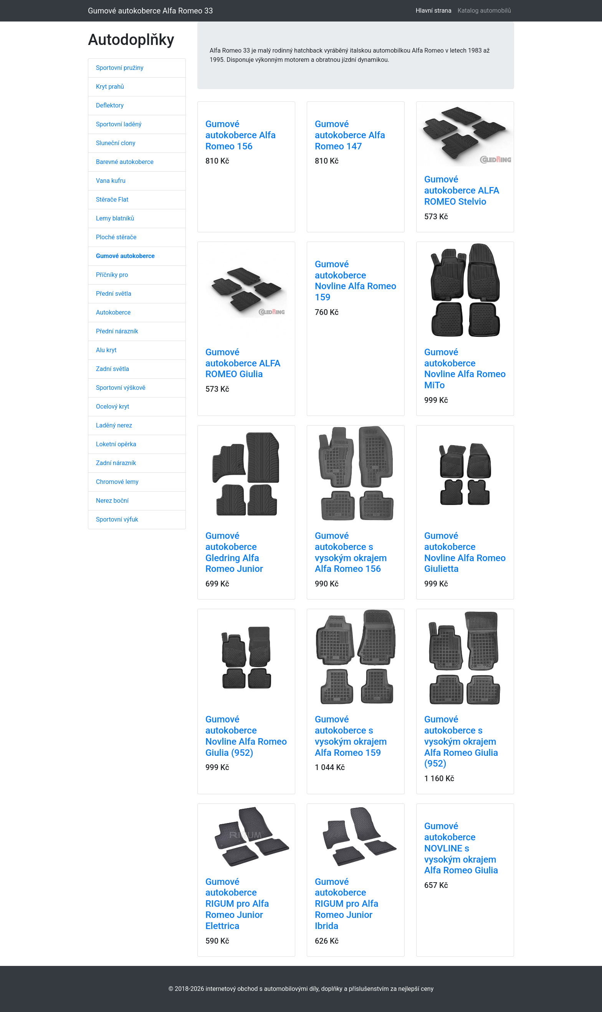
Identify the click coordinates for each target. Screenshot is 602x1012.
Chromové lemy (117, 481)
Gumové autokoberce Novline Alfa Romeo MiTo (465, 369)
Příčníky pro (112, 274)
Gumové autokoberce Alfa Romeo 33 (150, 10)
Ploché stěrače (116, 237)
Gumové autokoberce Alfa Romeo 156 (240, 135)
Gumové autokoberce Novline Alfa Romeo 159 (355, 281)
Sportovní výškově (121, 387)
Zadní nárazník (116, 463)
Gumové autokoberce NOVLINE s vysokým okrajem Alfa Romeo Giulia (461, 848)
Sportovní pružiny (119, 67)
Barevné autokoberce (125, 162)
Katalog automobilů (484, 10)
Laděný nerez (114, 425)
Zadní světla (112, 369)
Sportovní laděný (119, 124)
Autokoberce (113, 312)
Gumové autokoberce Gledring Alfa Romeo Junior (234, 552)
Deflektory (110, 105)
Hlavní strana (435, 10)
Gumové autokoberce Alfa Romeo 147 (350, 135)
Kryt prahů (110, 86)
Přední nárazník (117, 331)
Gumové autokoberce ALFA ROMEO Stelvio (461, 190)
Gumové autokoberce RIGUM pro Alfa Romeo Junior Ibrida (347, 903)
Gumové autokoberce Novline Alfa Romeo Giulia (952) (246, 736)
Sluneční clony (115, 143)
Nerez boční (112, 500)
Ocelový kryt (112, 406)
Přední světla (113, 293)
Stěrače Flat (112, 199)
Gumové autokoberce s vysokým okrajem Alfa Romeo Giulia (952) (461, 741)
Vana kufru (111, 180)
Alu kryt (106, 350)
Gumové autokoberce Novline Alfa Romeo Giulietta (465, 552)
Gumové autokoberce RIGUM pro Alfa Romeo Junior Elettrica (237, 903)
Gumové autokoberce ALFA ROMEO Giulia (243, 363)
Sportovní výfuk (117, 519)
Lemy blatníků (115, 218)
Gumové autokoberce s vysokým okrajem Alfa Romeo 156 (351, 552)
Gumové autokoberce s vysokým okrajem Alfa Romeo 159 (351, 736)
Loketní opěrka (116, 444)
